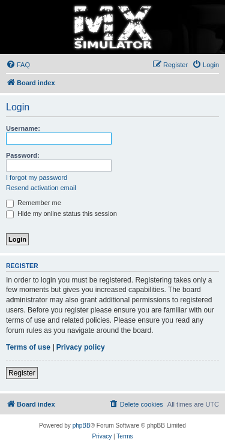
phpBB (82, 425)
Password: (23, 155)
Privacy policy (80, 347)
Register (21, 373)
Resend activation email (41, 187)
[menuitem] (18, 65)
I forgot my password (36, 177)
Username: (23, 128)
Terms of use (28, 347)
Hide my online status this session (61, 213)
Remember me (33, 202)
